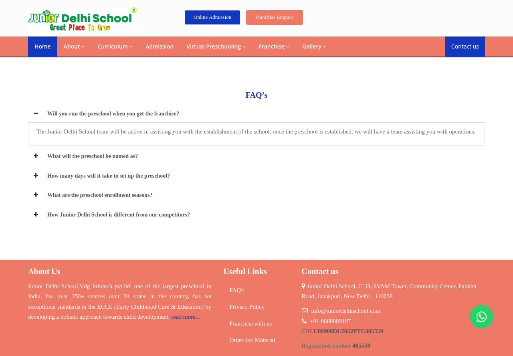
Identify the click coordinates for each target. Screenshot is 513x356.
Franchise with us (251, 323)
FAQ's (237, 290)
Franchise (274, 46)
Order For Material (252, 340)
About (74, 46)
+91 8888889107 (330, 321)
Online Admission (212, 17)
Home (42, 46)
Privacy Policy (247, 306)
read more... (185, 317)
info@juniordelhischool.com (345, 310)
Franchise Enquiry (274, 17)
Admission (159, 46)
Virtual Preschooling (216, 46)
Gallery (314, 46)
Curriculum (115, 46)
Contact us (465, 46)
